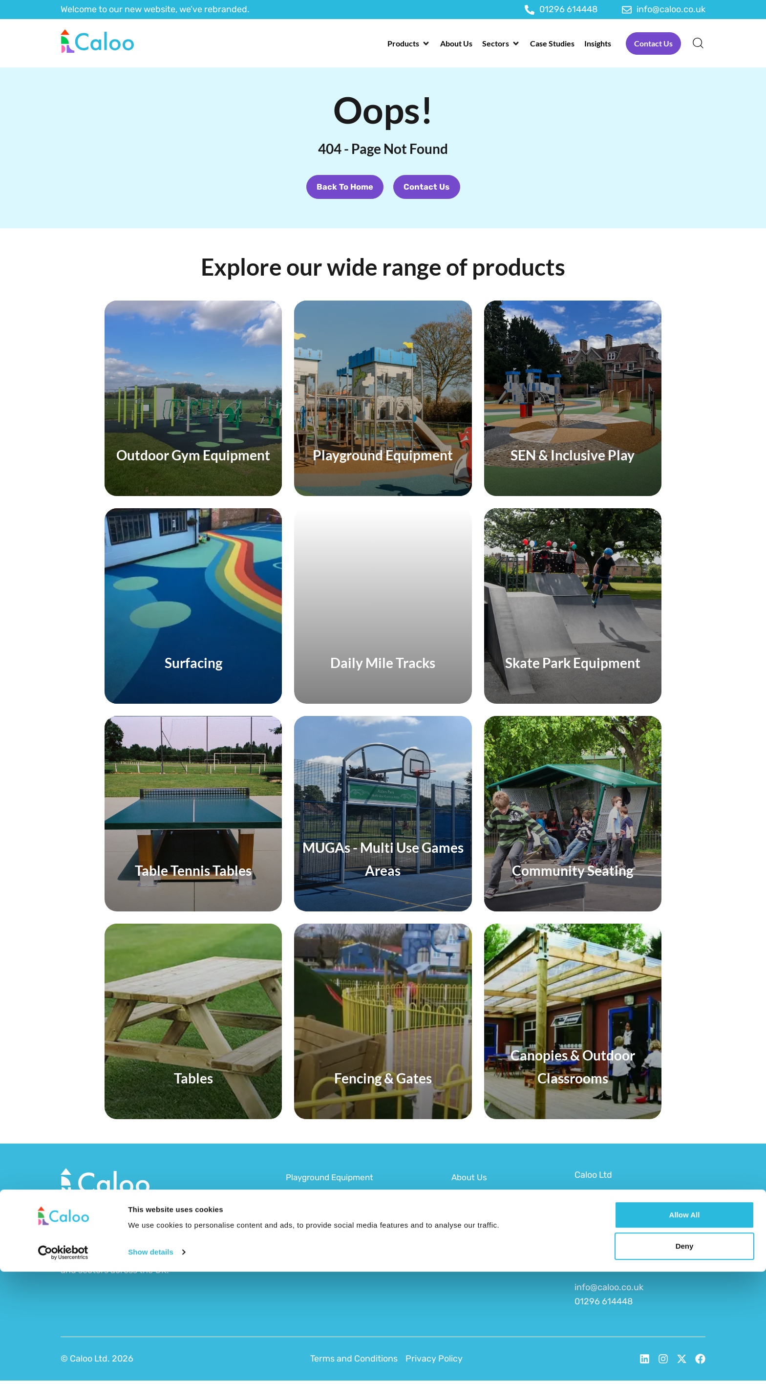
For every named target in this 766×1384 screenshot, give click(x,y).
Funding (468, 1199)
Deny (685, 1358)
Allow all (684, 1327)
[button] (409, 43)
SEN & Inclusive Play (327, 1199)
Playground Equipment (333, 1180)
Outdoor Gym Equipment (336, 1218)
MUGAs (300, 1257)
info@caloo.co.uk (608, 1290)
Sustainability (479, 1218)
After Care (472, 1238)
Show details (150, 1364)
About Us (470, 1180)
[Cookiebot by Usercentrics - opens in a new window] (63, 1365)
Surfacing (306, 1238)
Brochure (470, 1257)
